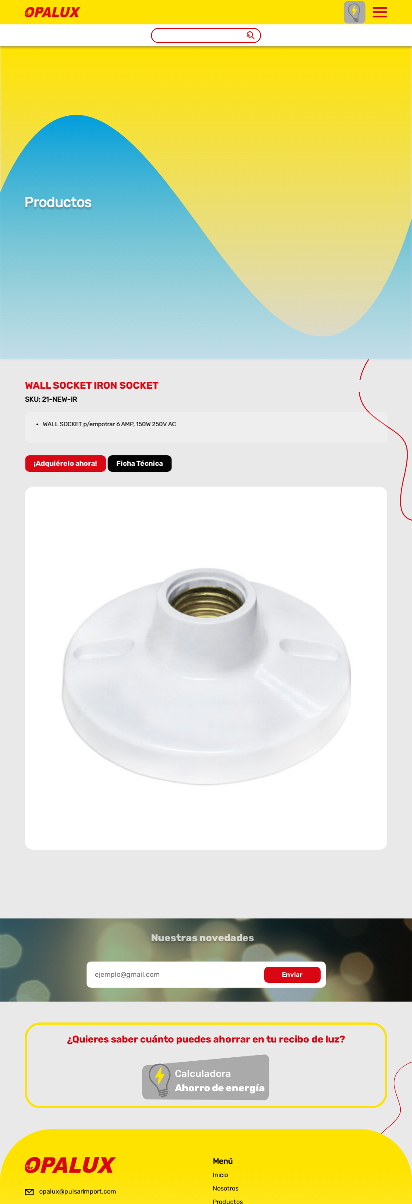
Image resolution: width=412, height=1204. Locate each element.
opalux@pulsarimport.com (77, 1191)
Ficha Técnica (141, 463)
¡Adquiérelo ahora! (67, 463)
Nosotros (225, 1188)
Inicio (220, 1175)
